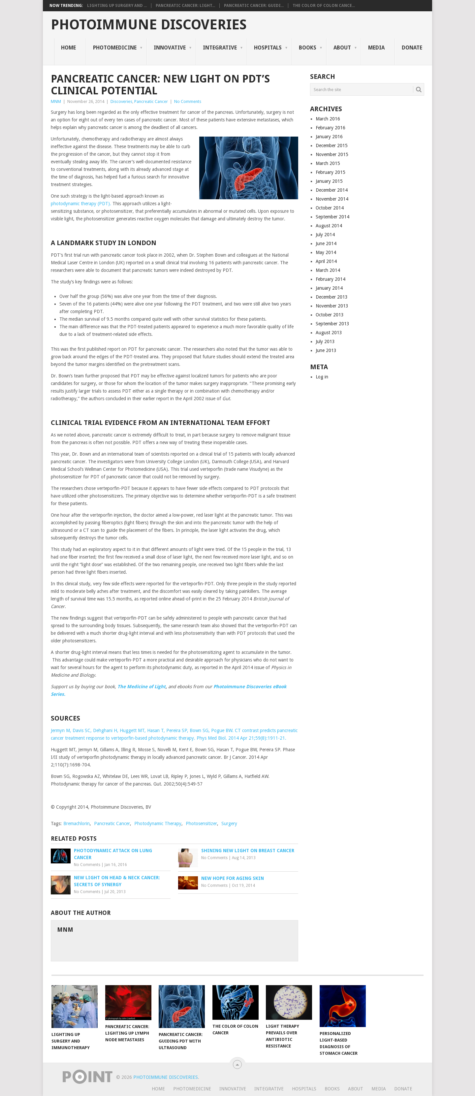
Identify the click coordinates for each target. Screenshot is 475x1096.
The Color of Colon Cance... (324, 5)
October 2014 (330, 207)
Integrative (220, 48)
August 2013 (329, 332)
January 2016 (329, 136)
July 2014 (325, 234)
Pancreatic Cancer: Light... (185, 5)
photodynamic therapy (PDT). (81, 203)
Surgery (229, 823)
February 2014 (330, 279)
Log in (322, 376)
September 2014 (332, 216)
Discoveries (121, 101)
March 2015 (328, 163)
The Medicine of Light (141, 686)
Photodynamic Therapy (157, 823)
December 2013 (332, 297)
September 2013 (332, 323)
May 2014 (326, 252)
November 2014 (332, 199)
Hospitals (268, 48)
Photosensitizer (201, 823)
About (342, 48)
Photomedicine (115, 48)
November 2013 (332, 305)
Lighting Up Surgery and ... (117, 5)
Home (68, 48)
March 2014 (328, 270)
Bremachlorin (76, 823)
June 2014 (326, 243)
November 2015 (332, 154)
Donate (412, 48)
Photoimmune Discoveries (149, 25)
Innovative (170, 48)
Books (307, 48)
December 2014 (332, 190)
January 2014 (329, 288)
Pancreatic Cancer (151, 101)
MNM (56, 101)
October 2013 (330, 314)
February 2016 (330, 127)
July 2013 (325, 341)
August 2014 (329, 225)
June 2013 (326, 350)
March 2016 (328, 118)
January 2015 (329, 181)
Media (376, 48)
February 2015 (330, 172)
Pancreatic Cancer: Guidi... (254, 5)
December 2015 (332, 145)
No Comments (187, 101)
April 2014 (326, 261)
